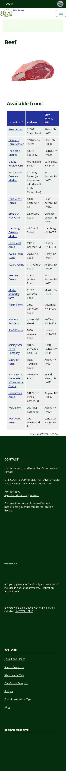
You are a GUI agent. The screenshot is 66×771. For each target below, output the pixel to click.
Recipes (8, 691)
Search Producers (14, 667)
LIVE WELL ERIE (24, 611)
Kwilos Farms (16, 264)
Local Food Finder (14, 659)
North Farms (16, 304)
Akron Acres (15, 129)
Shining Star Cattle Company (15, 348)
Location (15, 122)
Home (13, 24)
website (34, 495)
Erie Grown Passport (16, 683)
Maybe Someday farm (13, 294)
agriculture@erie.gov (15, 495)
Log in (9, 3)
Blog (7, 707)
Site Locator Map (14, 675)
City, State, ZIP (49, 118)
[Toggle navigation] (61, 13)
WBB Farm (14, 407)
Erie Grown (12, 13)
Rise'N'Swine (15, 330)
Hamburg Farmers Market (14, 232)
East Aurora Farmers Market (15, 176)
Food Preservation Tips (17, 699)
